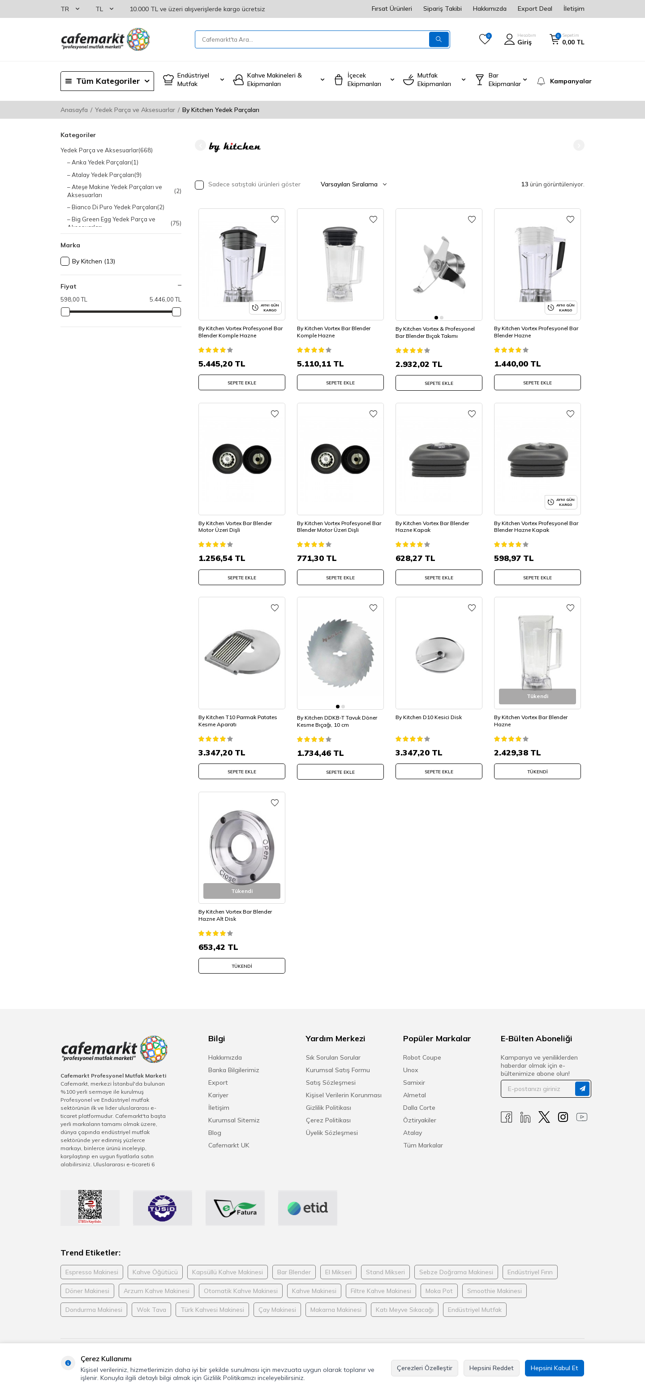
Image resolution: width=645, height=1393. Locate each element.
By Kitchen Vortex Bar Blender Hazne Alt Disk (238, 904)
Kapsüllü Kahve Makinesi (227, 1264)
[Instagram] (563, 1109)
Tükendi (537, 763)
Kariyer (218, 1087)
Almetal (414, 1087)
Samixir (414, 1074)
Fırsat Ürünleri (392, 8)
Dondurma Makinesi (93, 1302)
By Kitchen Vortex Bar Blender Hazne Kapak (435, 519)
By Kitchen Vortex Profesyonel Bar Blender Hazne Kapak (534, 519)
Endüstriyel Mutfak (475, 1302)
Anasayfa (74, 110)
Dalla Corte (419, 1099)
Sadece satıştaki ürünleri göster (248, 185)
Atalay (412, 1125)
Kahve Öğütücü (155, 1264)
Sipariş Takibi (442, 8)
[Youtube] (582, 1109)
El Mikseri (338, 1264)
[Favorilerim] (484, 39)
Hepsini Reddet (491, 1368)
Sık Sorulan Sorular (333, 1049)
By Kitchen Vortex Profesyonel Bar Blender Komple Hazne (238, 327)
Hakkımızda (490, 8)
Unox (410, 1062)
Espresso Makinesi (91, 1264)
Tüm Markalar (423, 1137)
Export (218, 1074)
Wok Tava (151, 1302)
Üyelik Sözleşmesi (332, 1125)
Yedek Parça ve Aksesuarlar (135, 110)
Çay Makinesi (277, 1302)
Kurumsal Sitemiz (234, 1112)
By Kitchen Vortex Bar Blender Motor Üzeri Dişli (238, 519)
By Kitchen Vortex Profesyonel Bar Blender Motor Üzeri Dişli (337, 519)
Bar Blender (294, 1264)
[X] (544, 1109)
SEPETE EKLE (242, 378)
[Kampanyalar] (560, 81)
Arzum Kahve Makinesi (156, 1283)
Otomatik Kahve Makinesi (241, 1283)
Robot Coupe (422, 1049)
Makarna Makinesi (335, 1302)
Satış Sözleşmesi (331, 1074)
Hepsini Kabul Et (554, 1368)
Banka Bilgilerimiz (233, 1062)
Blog (214, 1125)
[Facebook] (506, 1109)
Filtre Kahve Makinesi (381, 1283)
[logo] (105, 39)
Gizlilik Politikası (328, 1099)
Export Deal (535, 8)
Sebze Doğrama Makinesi (456, 1264)
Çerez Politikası (328, 1112)
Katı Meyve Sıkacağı (405, 1302)
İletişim (574, 8)
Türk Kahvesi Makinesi (212, 1302)
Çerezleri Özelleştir (424, 1368)
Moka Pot (439, 1283)
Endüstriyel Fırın (530, 1264)
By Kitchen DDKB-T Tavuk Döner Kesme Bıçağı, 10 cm (340, 712)
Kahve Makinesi (314, 1283)
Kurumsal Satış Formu (338, 1062)
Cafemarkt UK (228, 1137)
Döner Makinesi (87, 1283)
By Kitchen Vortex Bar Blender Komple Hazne (337, 327)
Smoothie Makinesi (494, 1283)
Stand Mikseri (385, 1264)
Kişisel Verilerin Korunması (344, 1087)
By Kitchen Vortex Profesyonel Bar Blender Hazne (534, 327)
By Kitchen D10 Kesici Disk (432, 708)
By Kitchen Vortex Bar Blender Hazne (534, 712)
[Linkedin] (525, 1109)
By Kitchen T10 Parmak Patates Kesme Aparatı (241, 712)
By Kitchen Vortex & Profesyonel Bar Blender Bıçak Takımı (438, 327)
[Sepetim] (567, 39)
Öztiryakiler (419, 1112)
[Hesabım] (520, 39)
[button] (200, 145)
